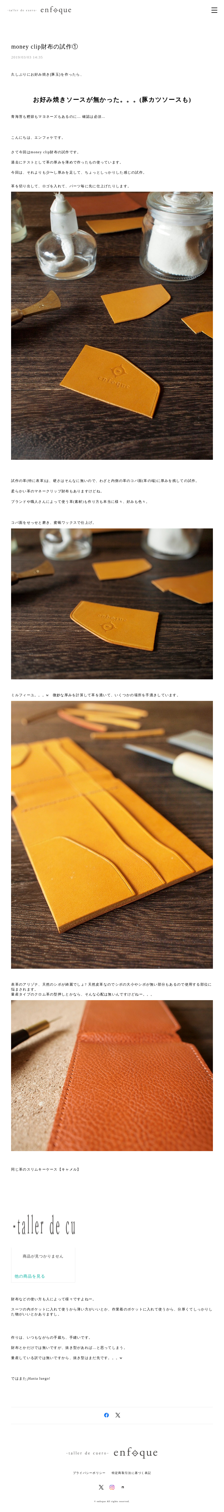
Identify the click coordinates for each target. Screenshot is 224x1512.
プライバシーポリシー (89, 1472)
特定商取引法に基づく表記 (131, 1472)
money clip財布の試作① (44, 46)
